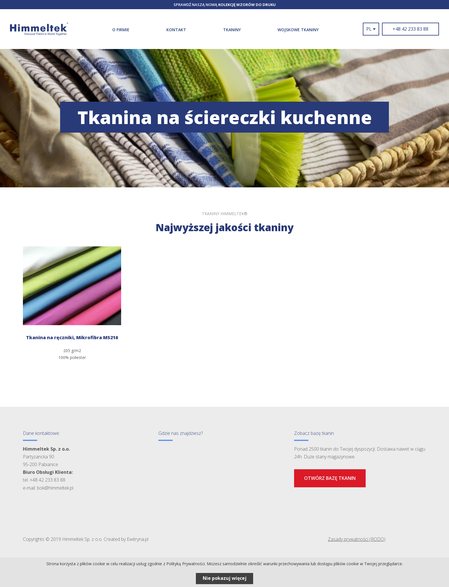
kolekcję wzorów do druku (247, 4)
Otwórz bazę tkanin (330, 478)
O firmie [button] (120, 29)
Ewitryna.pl (137, 539)
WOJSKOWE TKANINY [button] (298, 29)
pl (371, 29)
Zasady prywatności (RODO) (356, 539)
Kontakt (176, 29)
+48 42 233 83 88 (410, 29)
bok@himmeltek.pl (55, 488)
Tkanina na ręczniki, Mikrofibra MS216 (72, 337)
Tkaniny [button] (232, 29)
